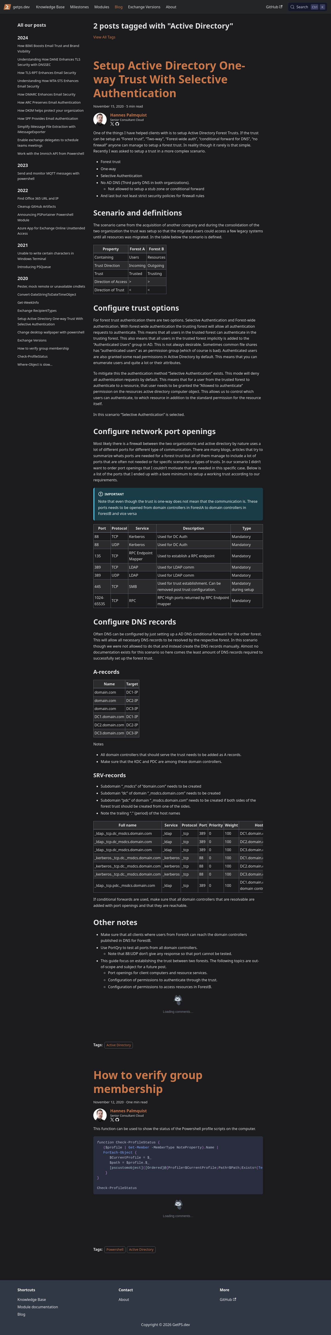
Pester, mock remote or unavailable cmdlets (51, 286)
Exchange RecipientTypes (37, 310)
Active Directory (118, 1045)
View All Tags (104, 37)
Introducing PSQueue (34, 267)
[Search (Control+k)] (307, 7)
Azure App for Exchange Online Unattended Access (51, 231)
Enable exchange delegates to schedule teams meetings (48, 143)
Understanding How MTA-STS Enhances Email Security (48, 83)
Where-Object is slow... (34, 364)
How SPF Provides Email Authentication (47, 118)
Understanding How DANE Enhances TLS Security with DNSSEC (48, 62)
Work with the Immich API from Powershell (50, 153)
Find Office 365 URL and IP (38, 198)
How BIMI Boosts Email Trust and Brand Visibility (48, 48)
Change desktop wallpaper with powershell (50, 332)
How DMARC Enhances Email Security (46, 94)
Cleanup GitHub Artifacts (36, 206)
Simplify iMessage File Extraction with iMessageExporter (46, 129)
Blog (119, 6)
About (171, 6)
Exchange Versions (144, 6)
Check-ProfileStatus (32, 356)
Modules (101, 6)
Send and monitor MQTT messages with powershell (48, 176)
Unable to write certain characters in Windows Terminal (45, 256)
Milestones (79, 6)
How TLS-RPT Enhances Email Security (46, 72)
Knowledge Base (50, 6)
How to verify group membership (43, 348)
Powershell (114, 1249)
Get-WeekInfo (28, 302)
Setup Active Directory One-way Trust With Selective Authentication (50, 321)
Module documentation (37, 1306)
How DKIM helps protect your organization (50, 110)
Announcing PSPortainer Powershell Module (45, 217)
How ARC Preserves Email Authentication (49, 102)
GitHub (274, 6)
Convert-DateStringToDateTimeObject (46, 294)
